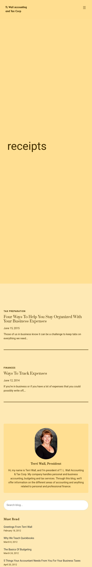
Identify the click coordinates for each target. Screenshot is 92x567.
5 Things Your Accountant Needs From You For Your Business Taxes (42, 560)
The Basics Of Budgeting (17, 549)
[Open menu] (84, 7)
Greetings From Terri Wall (18, 527)
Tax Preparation (14, 311)
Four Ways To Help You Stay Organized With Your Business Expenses (43, 319)
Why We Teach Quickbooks (19, 538)
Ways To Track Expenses (25, 373)
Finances (9, 368)
